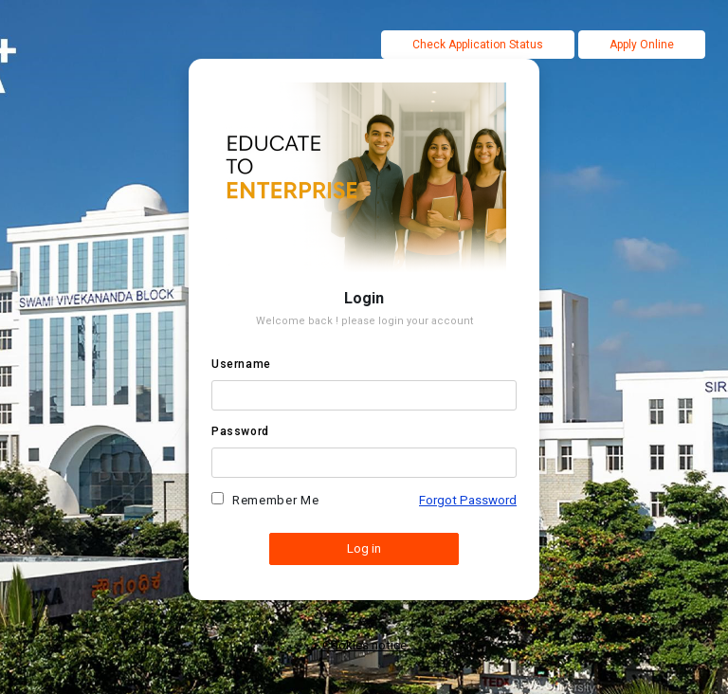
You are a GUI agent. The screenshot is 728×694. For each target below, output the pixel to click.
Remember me (275, 500)
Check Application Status (477, 44)
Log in (364, 548)
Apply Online (642, 44)
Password (240, 431)
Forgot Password (468, 500)
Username (241, 364)
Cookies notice (364, 645)
